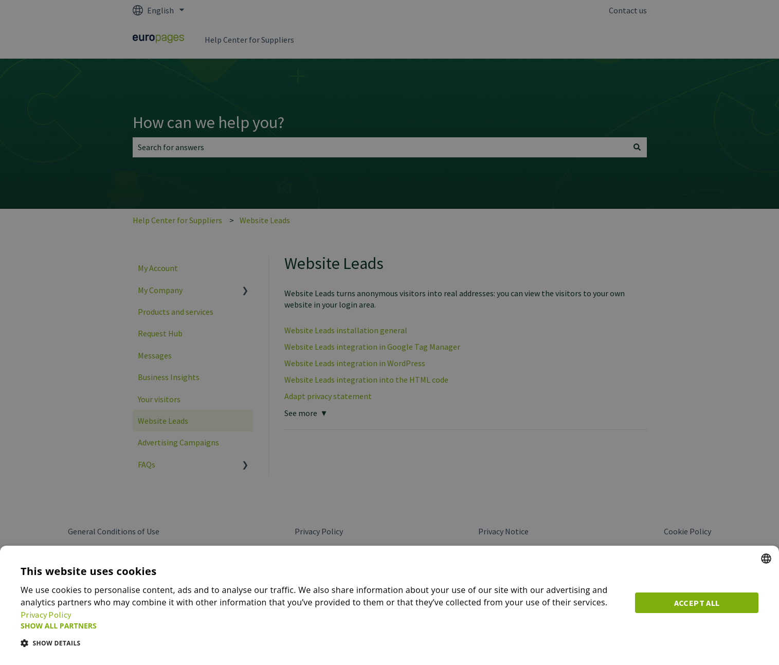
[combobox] (766, 558)
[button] (322, 626)
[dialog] (389, 605)
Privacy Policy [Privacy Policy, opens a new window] (46, 614)
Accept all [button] (697, 603)
